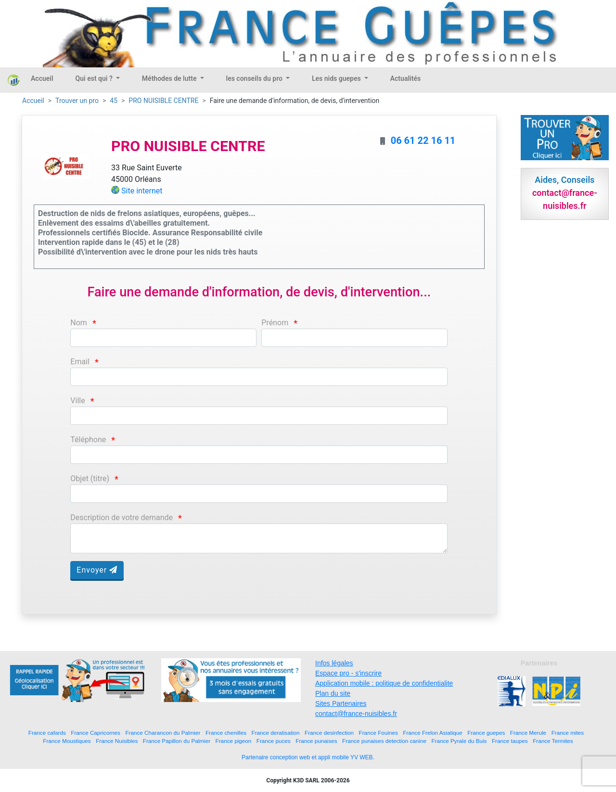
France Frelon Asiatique (432, 732)
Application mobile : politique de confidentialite (384, 683)
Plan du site (332, 693)
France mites (568, 732)
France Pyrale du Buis (459, 741)
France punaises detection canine (384, 741)
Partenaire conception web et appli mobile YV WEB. (308, 757)
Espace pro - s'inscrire (348, 673)
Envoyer (97, 570)
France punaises (316, 741)
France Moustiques (66, 741)
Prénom (274, 322)
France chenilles (225, 732)
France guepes (486, 732)
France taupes (510, 741)
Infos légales (334, 663)
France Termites (553, 741)
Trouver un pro (77, 100)
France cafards (47, 732)
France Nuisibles (117, 741)
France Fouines (378, 732)
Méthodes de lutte (170, 78)
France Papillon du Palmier (176, 741)
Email (80, 361)
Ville (77, 400)
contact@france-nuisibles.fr (356, 713)
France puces (274, 741)
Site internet (142, 190)
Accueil (42, 78)
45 (113, 100)
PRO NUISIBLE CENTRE (163, 100)
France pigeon (234, 741)
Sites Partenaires (341, 703)
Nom (78, 322)
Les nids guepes (337, 78)
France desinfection (329, 732)
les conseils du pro (255, 78)
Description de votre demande (121, 517)
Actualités (405, 78)
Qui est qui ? (95, 78)
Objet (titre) (89, 478)
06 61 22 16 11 (423, 140)
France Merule (528, 732)
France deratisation (276, 732)
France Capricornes (95, 732)
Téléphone (88, 439)
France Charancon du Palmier (162, 732)
